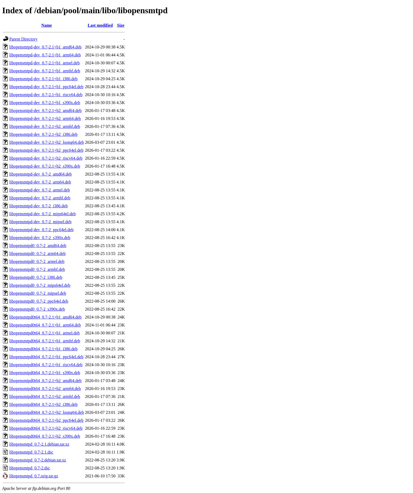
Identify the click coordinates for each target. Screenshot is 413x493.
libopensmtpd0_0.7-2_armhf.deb (37, 269)
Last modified (100, 25)
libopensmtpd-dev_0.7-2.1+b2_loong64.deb (46, 142)
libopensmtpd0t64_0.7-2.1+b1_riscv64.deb (45, 364)
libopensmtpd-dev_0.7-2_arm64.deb (40, 182)
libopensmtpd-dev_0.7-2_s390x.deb (39, 237)
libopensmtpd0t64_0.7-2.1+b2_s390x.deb (44, 436)
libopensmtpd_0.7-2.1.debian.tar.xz (39, 444)
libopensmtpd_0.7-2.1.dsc (31, 452)
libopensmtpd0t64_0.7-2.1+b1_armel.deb (44, 333)
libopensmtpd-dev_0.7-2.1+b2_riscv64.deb (45, 158)
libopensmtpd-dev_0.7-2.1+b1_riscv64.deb (45, 94)
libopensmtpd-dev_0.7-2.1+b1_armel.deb (44, 63)
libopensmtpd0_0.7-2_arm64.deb (37, 253)
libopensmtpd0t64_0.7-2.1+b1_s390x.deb (44, 372)
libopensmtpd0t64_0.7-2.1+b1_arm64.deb (45, 325)
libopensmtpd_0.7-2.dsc (29, 468)
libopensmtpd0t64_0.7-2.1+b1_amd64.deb (45, 317)
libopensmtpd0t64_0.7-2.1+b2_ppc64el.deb (46, 420)
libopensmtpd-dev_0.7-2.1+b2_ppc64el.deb (46, 150)
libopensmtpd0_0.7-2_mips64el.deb (39, 285)
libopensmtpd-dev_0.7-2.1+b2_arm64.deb (45, 118)
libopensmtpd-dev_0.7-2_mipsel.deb (40, 221)
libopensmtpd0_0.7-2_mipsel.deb (37, 293)
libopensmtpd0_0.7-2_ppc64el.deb (38, 301)
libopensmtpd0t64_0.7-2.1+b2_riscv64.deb (45, 428)
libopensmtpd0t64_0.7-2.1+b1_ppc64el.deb (46, 357)
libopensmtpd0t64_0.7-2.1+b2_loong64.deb (46, 412)
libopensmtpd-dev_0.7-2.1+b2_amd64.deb (45, 110)
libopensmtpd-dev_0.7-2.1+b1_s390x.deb (44, 102)
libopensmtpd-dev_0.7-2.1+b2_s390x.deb (44, 166)
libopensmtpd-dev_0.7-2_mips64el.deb (42, 214)
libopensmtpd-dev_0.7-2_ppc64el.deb (41, 229)
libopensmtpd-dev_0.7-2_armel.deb (39, 190)
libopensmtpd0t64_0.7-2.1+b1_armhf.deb (44, 341)
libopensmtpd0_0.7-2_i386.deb (35, 277)
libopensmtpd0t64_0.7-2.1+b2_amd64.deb (45, 380)
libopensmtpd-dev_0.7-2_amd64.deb (40, 174)
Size (121, 25)
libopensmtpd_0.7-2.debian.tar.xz (37, 460)
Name (46, 25)
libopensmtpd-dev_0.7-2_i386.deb (38, 206)
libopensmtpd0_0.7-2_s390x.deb (37, 309)
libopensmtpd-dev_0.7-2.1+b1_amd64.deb (45, 47)
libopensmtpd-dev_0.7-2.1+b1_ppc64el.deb (46, 86)
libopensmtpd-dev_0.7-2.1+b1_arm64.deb (45, 55)
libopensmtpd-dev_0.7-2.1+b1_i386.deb (43, 79)
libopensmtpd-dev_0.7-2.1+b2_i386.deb (43, 134)
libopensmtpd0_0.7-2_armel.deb (36, 261)
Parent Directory (23, 39)
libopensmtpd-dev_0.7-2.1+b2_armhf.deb (44, 126)
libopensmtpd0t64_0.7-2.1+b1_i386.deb (43, 349)
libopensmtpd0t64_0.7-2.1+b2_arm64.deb (45, 388)
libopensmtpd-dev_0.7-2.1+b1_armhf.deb (44, 71)
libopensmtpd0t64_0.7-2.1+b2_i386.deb (43, 404)
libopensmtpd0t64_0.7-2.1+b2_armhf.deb (44, 396)
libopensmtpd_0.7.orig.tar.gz (33, 476)
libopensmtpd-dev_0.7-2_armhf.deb (39, 198)
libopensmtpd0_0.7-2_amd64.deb (37, 245)
